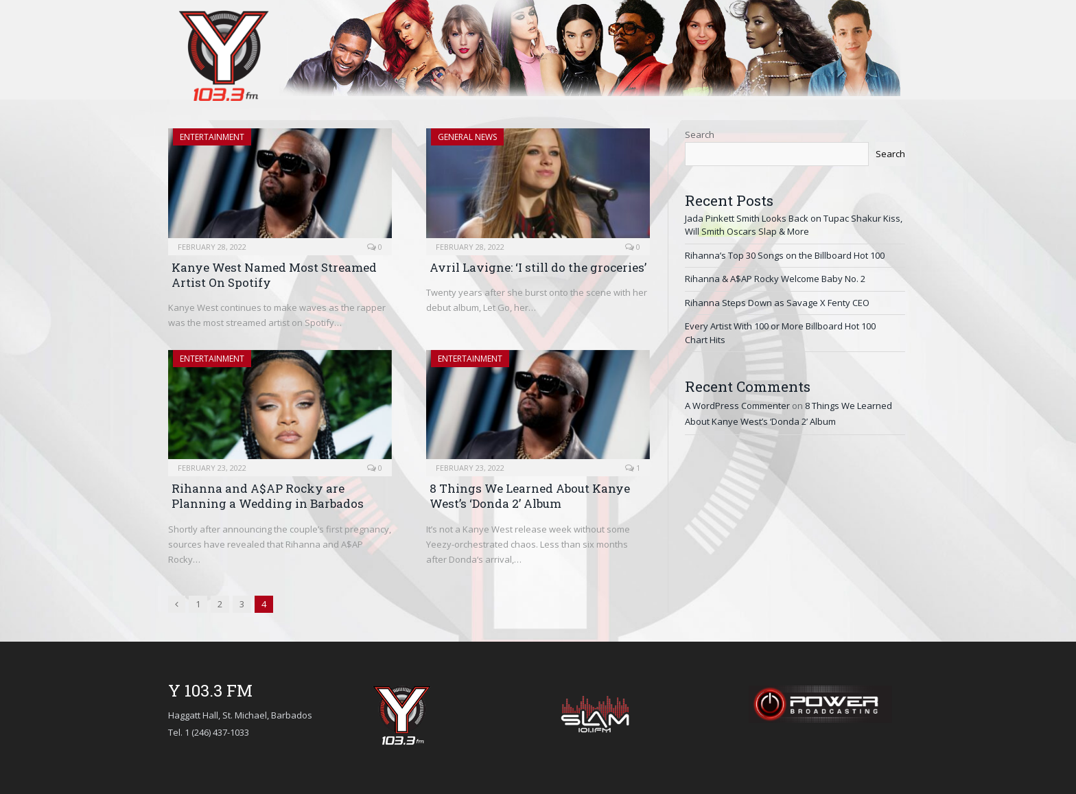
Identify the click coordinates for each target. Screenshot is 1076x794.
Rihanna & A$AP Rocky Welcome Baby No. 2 (775, 278)
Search (699, 134)
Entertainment (212, 137)
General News (467, 137)
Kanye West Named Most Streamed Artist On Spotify (274, 274)
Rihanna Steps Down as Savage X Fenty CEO (777, 302)
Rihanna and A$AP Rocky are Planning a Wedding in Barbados (268, 495)
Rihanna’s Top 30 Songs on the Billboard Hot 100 (785, 255)
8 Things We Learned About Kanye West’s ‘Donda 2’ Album (530, 495)
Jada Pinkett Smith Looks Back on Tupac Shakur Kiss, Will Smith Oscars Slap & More (793, 225)
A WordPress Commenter (737, 405)
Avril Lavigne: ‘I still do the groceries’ (538, 267)
